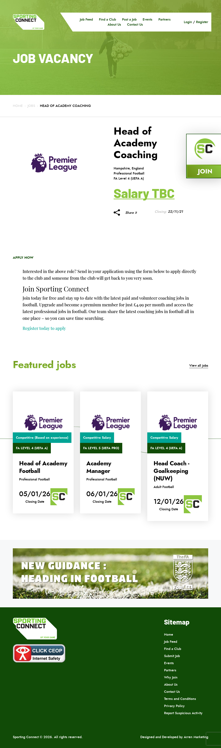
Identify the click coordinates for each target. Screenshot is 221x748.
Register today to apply (44, 328)
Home (18, 105)
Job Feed (86, 19)
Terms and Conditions (180, 698)
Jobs (31, 105)
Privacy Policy (174, 705)
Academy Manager (98, 467)
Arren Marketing (196, 737)
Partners (164, 19)
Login (188, 22)
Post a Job (129, 19)
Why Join (171, 677)
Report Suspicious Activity (183, 713)
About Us (114, 24)
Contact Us (135, 24)
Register (202, 22)
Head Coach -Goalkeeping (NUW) (171, 471)
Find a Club (107, 19)
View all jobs (198, 365)
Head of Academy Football (43, 467)
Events (147, 19)
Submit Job (172, 656)
